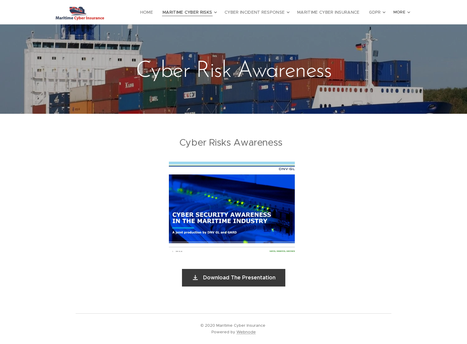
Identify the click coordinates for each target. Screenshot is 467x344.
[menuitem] (158, 12)
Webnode (246, 331)
